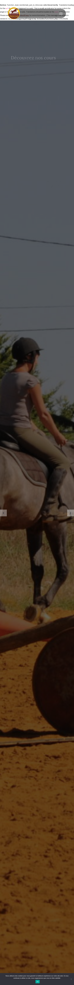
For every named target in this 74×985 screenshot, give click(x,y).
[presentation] (3, 513)
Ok (38, 982)
